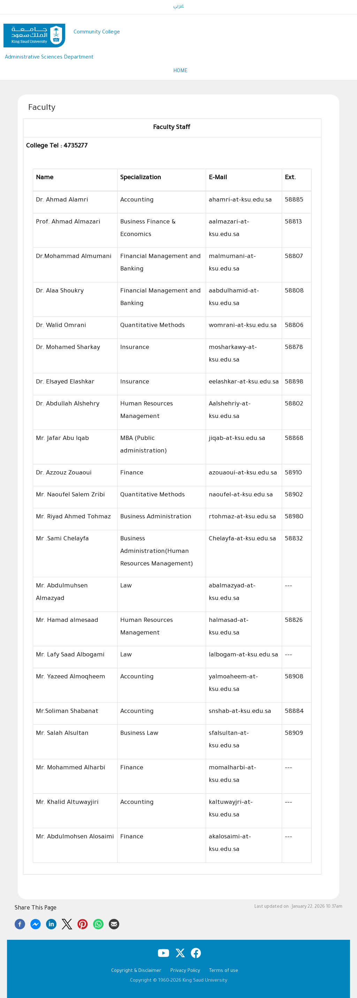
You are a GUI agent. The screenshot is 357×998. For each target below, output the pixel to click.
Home (180, 71)
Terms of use (223, 971)
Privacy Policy (185, 971)
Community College (97, 33)
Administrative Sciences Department (49, 58)
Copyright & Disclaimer (136, 971)
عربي (178, 6)
